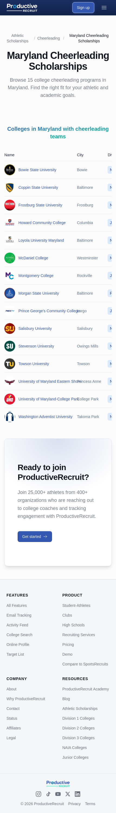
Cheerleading (48, 38)
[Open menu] (104, 7)
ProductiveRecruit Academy (85, 689)
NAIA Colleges (74, 747)
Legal (11, 738)
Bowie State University (37, 170)
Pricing (68, 644)
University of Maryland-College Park (48, 399)
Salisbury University (35, 328)
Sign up (83, 7)
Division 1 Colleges (78, 718)
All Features (17, 605)
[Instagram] (38, 794)
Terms (90, 804)
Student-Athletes (76, 605)
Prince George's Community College (49, 311)
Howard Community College (42, 223)
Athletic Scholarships (80, 708)
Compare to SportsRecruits (85, 664)
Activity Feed (17, 625)
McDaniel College (33, 258)
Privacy (74, 804)
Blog (66, 699)
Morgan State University (38, 293)
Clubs (67, 615)
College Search (20, 635)
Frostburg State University (40, 205)
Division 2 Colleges (78, 728)
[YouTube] (58, 794)
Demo (67, 654)
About (12, 689)
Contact (13, 708)
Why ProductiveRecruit (26, 699)
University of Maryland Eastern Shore (49, 381)
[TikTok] (48, 794)
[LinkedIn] (77, 794)
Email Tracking (19, 615)
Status (12, 718)
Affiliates (14, 728)
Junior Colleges (75, 757)
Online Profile (18, 644)
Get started (34, 536)
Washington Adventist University (45, 417)
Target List (15, 654)
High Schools (73, 625)
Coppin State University (38, 187)
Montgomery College (35, 275)
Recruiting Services (78, 635)
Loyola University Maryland (41, 240)
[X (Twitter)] (67, 794)
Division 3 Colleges (78, 738)
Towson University (33, 364)
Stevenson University (36, 346)
